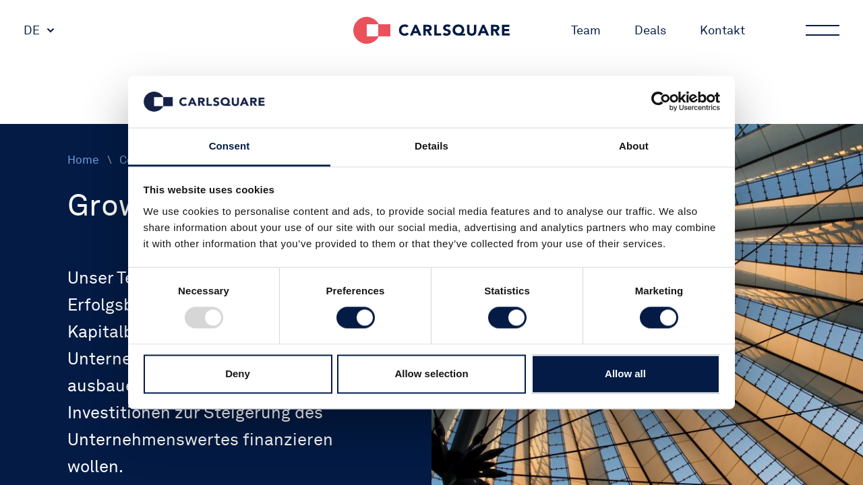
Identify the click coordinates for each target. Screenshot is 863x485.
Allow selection (431, 373)
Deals (650, 30)
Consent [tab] (229, 146)
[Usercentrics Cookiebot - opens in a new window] (661, 102)
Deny (237, 373)
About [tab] (634, 146)
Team (586, 30)
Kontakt (722, 30)
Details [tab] (431, 146)
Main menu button (821, 30)
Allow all (625, 373)
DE (32, 30)
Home (83, 159)
